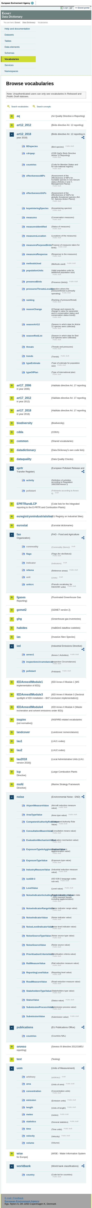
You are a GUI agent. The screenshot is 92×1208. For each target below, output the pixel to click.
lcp (19, 771)
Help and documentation (17, 28)
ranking (30, 300)
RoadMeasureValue (36, 981)
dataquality (24, 459)
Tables (8, 41)
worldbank (24, 1166)
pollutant (31, 671)
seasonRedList (34, 335)
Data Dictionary (28, 23)
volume (30, 1143)
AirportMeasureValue (37, 805)
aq (18, 116)
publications (25, 1027)
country (30, 1174)
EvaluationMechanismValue (38, 840)
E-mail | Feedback (14, 1198)
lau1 (19, 741)
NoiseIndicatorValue (37, 917)
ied (19, 645)
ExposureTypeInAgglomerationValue (38, 849)
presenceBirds (34, 281)
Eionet (17, 23)
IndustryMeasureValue (38, 869)
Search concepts (44, 107)
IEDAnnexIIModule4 (30, 707)
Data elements (12, 47)
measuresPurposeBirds (38, 245)
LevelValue (32, 888)
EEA (19, 3)
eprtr (20, 468)
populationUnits (34, 270)
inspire (21, 719)
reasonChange (34, 309)
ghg (19, 618)
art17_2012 (24, 397)
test (19, 1059)
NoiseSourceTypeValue (38, 935)
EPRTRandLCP (27, 503)
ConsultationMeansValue (38, 831)
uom (20, 1068)
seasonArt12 (33, 324)
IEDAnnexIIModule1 (30, 681)
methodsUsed (33, 263)
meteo (29, 1114)
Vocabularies (12, 59)
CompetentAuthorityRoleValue (38, 821)
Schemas (9, 53)
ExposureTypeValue (36, 860)
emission (31, 1100)
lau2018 (22, 759)
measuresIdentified (36, 226)
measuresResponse (36, 254)
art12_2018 (24, 134)
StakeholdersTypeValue (38, 991)
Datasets (9, 34)
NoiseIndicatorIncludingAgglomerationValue (38, 895)
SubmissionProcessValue (38, 1007)
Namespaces (11, 71)
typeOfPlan (32, 372)
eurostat (22, 525)
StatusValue (32, 1000)
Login (66, 8)
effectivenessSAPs (36, 193)
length (29, 1107)
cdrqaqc (30, 153)
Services (9, 65)
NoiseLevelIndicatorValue (38, 926)
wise (20, 1153)
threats (30, 347)
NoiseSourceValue (36, 945)
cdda (20, 432)
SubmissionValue (35, 1016)
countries (31, 164)
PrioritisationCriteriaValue (38, 954)
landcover (23, 732)
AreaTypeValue (34, 814)
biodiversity (24, 423)
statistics (31, 1121)
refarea (30, 570)
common (22, 441)
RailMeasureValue (35, 963)
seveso (21, 1046)
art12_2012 (24, 125)
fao (19, 534)
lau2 (19, 750)
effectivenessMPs (35, 175)
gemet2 (21, 609)
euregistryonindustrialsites (34, 516)
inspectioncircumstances (38, 661)
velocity (30, 1135)
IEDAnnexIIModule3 (30, 694)
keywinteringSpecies (37, 208)
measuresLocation (36, 236)
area (28, 1084)
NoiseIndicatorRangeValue (38, 908)
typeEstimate (33, 363)
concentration (33, 1091)
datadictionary (26, 450)
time (28, 1128)
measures (31, 217)
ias (19, 636)
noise (20, 796)
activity (30, 480)
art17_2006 (24, 385)
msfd (20, 784)
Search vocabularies (19, 107)
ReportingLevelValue (37, 972)
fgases (21, 597)
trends (29, 356)
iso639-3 (30, 879)
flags (29, 553)
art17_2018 (24, 410)
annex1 (30, 654)
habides (22, 627)
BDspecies (32, 146)
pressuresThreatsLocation (38, 289)
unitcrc (30, 584)
